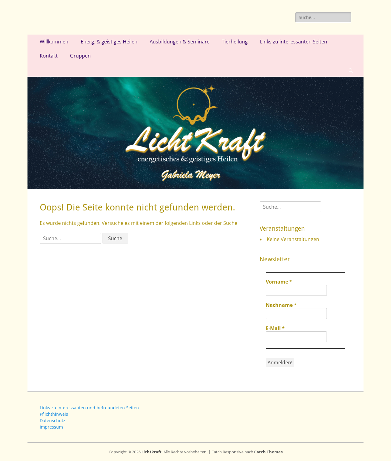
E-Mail (275, 328)
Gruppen (80, 55)
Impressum (51, 427)
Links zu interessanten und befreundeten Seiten (89, 408)
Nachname (281, 305)
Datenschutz (52, 420)
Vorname (279, 282)
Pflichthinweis (54, 414)
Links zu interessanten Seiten (293, 41)
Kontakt (49, 55)
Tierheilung (235, 41)
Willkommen (54, 41)
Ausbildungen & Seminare (180, 41)
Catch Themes (268, 452)
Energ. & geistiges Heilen (109, 41)
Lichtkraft (151, 452)
